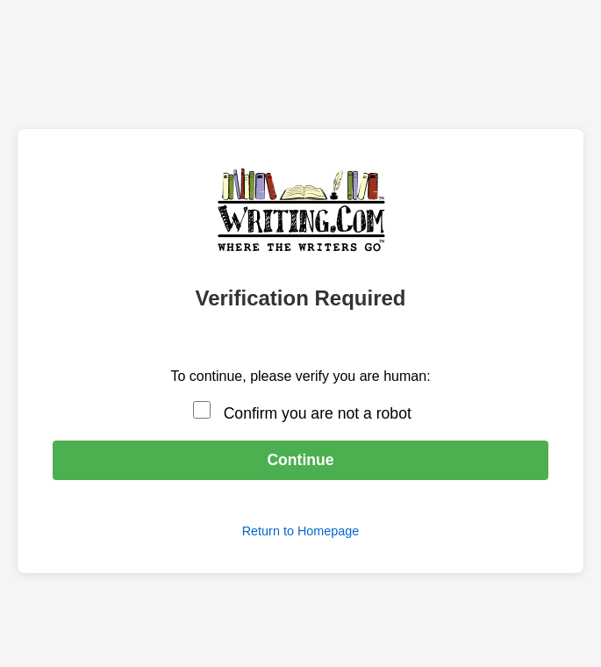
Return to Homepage (301, 531)
